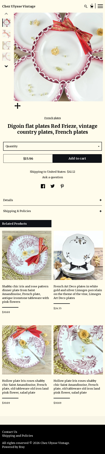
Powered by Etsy (13, 447)
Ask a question (52, 177)
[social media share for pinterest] (62, 186)
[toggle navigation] (100, 5)
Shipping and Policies (17, 435)
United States (56, 171)
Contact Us (9, 432)
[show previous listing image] (6, 13)
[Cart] (91, 7)
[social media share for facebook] (43, 186)
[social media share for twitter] (53, 186)
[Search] (85, 7)
